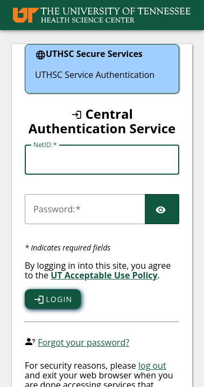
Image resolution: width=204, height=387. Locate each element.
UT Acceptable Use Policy (104, 275)
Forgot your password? (83, 342)
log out (152, 365)
